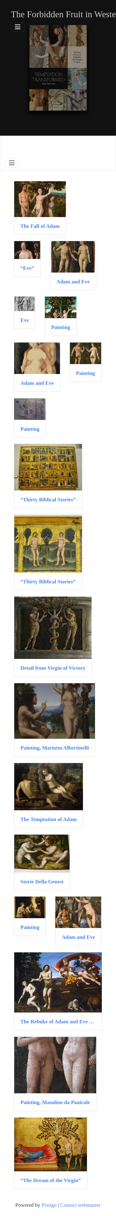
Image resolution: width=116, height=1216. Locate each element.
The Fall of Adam (40, 226)
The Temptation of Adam (48, 819)
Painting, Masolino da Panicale (55, 1102)
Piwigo (49, 1205)
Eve (24, 320)
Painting (60, 327)
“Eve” (27, 268)
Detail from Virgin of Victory (52, 668)
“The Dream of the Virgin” (50, 1180)
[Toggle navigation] (17, 27)
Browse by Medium (47, 146)
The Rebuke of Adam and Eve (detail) (58, 1022)
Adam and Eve (73, 282)
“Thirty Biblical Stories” (48, 500)
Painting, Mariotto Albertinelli (54, 748)
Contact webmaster (80, 1205)
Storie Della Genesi (41, 882)
